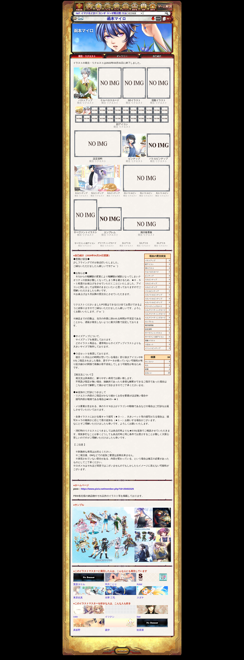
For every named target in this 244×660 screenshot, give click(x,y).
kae (139, 616)
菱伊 (107, 630)
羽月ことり (111, 584)
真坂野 (76, 630)
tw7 (78, 13)
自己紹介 (157, 56)
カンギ (102, 13)
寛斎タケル (79, 584)
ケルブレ (126, 13)
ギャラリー (122, 56)
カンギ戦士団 (114, 13)
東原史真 (78, 597)
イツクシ (109, 616)
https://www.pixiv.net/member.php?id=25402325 (107, 488)
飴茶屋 (140, 630)
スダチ (140, 597)
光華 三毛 (110, 597)
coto (75, 616)
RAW (139, 584)
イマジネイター (89, 13)
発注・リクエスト (87, 56)
